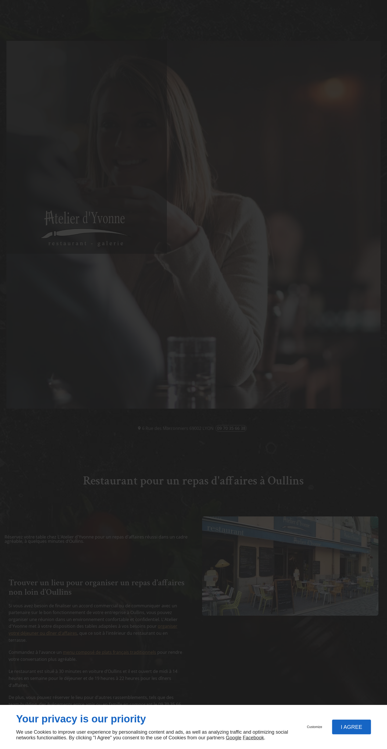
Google (233, 737)
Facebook (253, 737)
